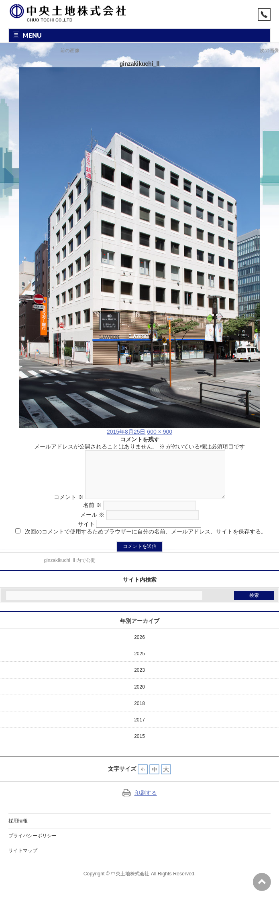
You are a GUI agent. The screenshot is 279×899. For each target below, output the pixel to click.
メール (92, 524)
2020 (139, 696)
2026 (139, 647)
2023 (139, 680)
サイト (86, 533)
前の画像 (69, 50)
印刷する (139, 802)
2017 (139, 729)
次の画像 (269, 50)
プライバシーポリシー (32, 845)
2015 (139, 746)
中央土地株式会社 (130, 883)
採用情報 (18, 830)
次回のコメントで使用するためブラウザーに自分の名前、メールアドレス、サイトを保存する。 (146, 541)
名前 (92, 514)
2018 (139, 713)
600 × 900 (159, 431)
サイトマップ (22, 860)
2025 (139, 663)
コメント (61, 506)
